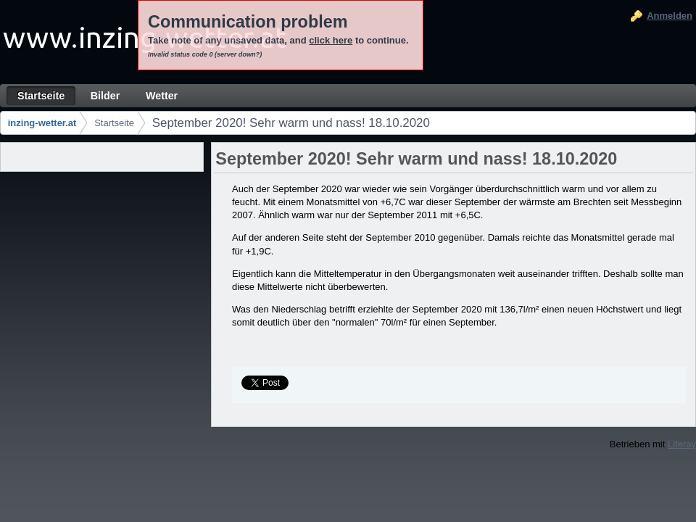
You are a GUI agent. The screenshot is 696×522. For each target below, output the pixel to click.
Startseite (114, 122)
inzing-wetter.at (42, 122)
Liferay (682, 444)
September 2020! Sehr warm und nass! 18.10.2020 (291, 123)
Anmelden (669, 15)
